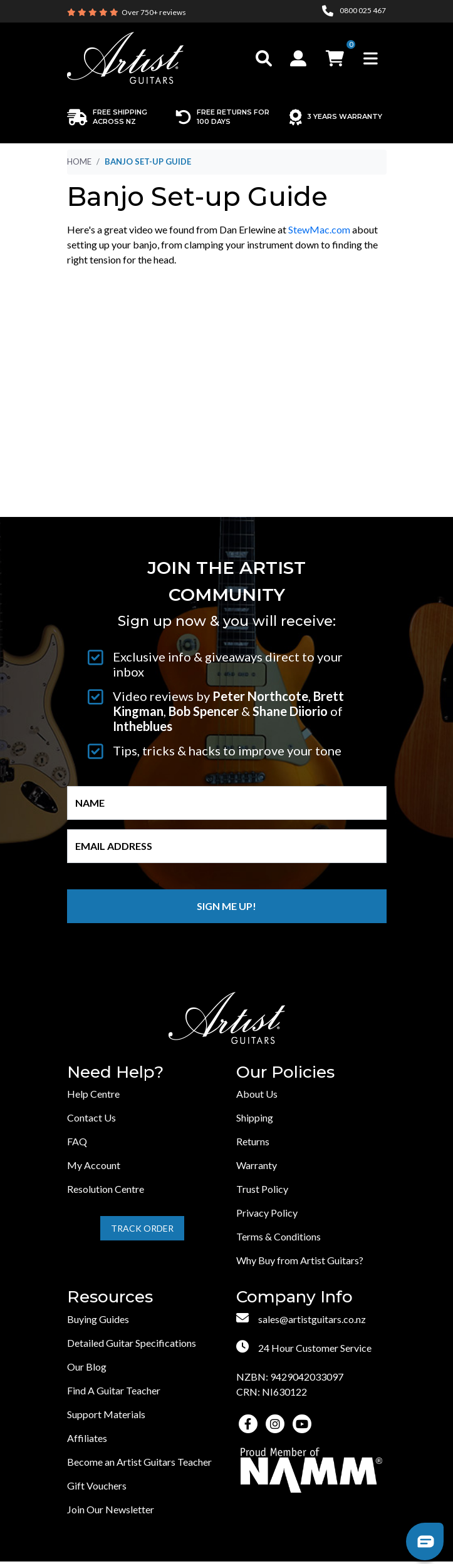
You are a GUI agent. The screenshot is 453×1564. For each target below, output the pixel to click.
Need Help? (115, 1072)
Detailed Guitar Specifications (131, 1343)
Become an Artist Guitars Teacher (139, 1462)
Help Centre (93, 1094)
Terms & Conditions (278, 1236)
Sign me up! (226, 906)
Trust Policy (262, 1189)
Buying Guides (98, 1319)
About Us (257, 1094)
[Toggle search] (263, 58)
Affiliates (87, 1438)
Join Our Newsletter (110, 1509)
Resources (110, 1297)
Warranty (256, 1165)
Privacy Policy (267, 1213)
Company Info (294, 1297)
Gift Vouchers (97, 1485)
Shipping (254, 1117)
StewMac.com (319, 229)
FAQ (77, 1141)
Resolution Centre (105, 1189)
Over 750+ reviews (154, 12)
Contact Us (91, 1117)
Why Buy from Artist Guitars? (299, 1260)
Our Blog (87, 1366)
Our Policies (285, 1072)
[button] (300, 58)
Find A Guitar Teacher (113, 1390)
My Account (93, 1165)
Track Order (142, 1228)
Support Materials (106, 1414)
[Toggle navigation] (370, 58)
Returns (252, 1141)
